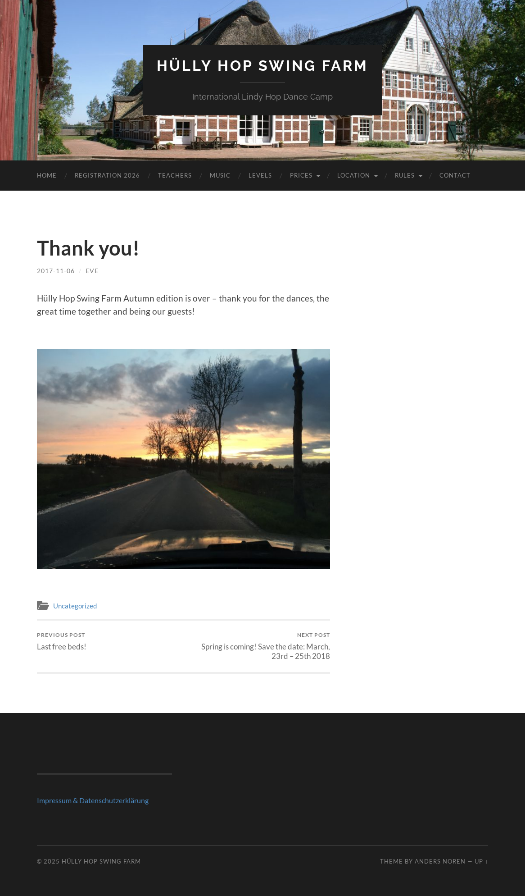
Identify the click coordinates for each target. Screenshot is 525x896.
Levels (260, 175)
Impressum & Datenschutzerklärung (93, 800)
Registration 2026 (107, 175)
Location (353, 175)
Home (47, 175)
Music (220, 175)
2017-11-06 (56, 270)
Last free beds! (61, 641)
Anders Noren (440, 861)
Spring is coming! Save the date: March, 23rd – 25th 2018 (258, 645)
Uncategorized (75, 606)
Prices (301, 175)
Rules (405, 175)
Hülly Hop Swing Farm (262, 65)
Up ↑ (481, 861)
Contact (455, 175)
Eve (92, 270)
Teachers (175, 175)
